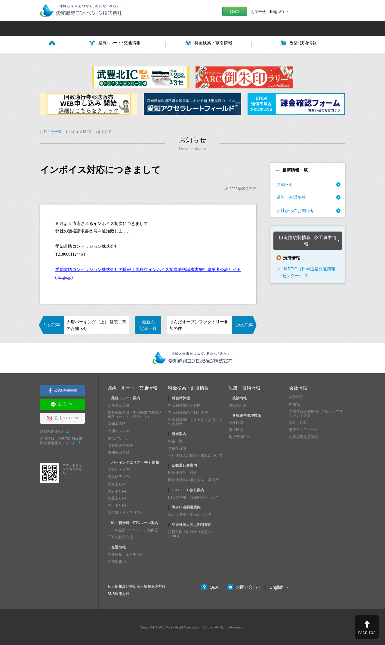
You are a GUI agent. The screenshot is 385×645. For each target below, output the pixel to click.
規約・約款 (298, 421)
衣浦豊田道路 (118, 451)
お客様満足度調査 (303, 436)
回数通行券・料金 (182, 472)
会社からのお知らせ (295, 209)
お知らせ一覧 (51, 131)
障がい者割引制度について (189, 513)
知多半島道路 (118, 404)
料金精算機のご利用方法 (188, 412)
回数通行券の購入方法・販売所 (193, 479)
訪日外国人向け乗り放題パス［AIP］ (191, 533)
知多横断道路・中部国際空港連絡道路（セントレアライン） (135, 414)
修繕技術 (236, 429)
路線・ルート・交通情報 (132, 386)
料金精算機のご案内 (184, 404)
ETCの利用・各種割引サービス (193, 496)
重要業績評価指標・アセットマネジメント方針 (316, 412)
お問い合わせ (244, 586)
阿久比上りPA (119, 469)
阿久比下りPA (119, 476)
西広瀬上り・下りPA (124, 512)
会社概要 (296, 396)
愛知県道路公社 (52, 430)
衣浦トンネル (118, 430)
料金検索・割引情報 (188, 386)
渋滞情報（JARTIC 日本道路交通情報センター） (61, 439)
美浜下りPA (117, 504)
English (277, 11)
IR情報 (294, 403)
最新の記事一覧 (148, 324)
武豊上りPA (117, 497)
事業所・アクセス (303, 429)
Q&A (234, 11)
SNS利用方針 (119, 593)
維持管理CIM (239, 436)
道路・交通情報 (291, 196)
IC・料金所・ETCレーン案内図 (133, 529)
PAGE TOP (367, 632)
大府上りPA (117, 483)
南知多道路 (117, 423)
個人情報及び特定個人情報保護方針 (136, 585)
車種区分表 (177, 447)
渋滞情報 (115, 560)
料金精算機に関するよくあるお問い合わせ (195, 420)
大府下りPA (117, 490)
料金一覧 (175, 440)
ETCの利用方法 (120, 536)
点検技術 (236, 421)
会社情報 (298, 386)
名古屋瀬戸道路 (120, 444)
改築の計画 (238, 404)
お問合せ (258, 12)
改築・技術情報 (244, 386)
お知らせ (284, 183)
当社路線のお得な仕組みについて (195, 454)
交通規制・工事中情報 (126, 553)
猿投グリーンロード (124, 437)
